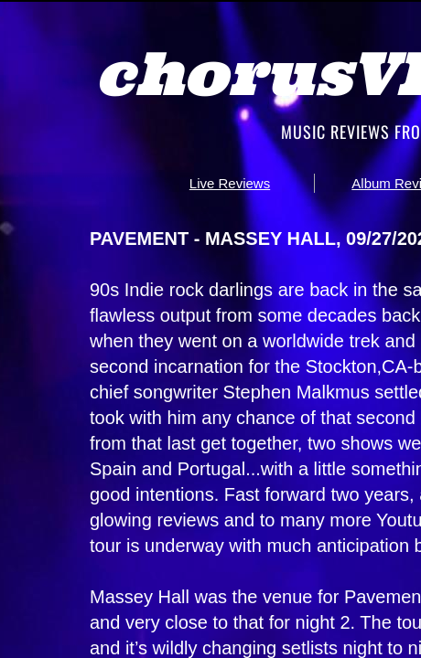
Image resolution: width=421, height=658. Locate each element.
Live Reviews (229, 183)
